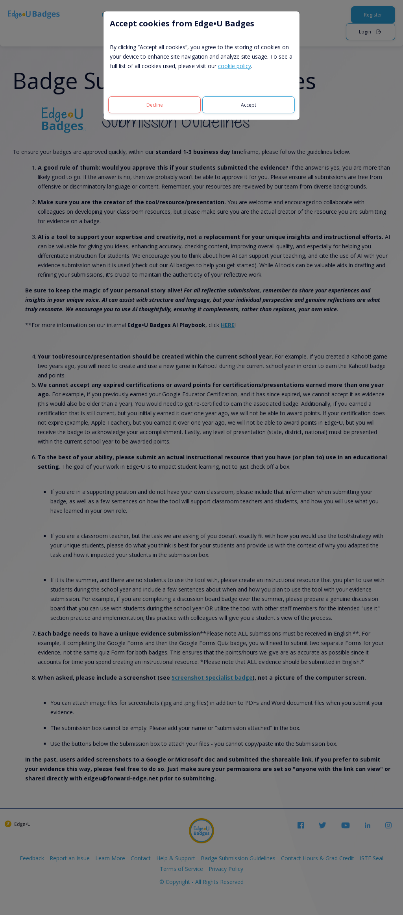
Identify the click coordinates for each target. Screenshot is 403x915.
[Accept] (248, 104)
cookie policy (234, 66)
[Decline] (154, 104)
